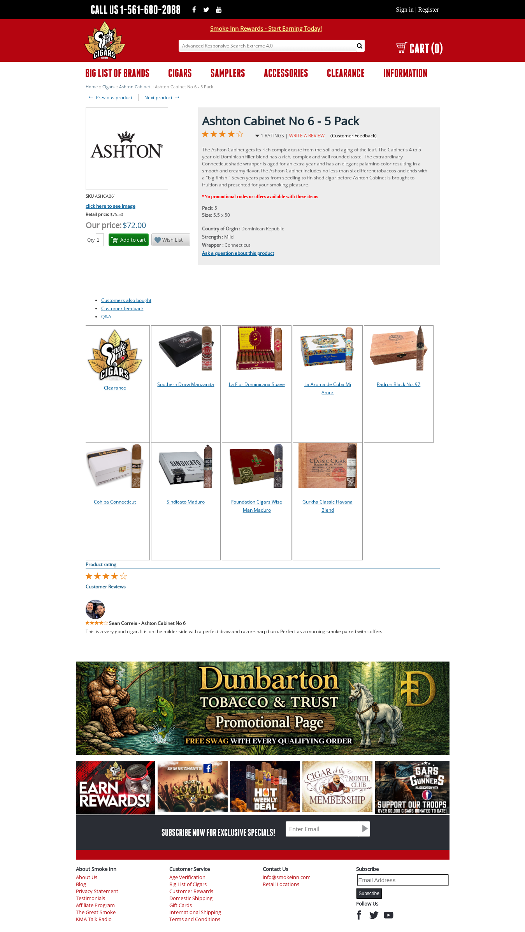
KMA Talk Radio (94, 919)
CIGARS (180, 73)
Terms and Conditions (194, 919)
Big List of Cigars (188, 884)
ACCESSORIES (286, 73)
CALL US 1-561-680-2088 (136, 10)
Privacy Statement (97, 891)
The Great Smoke (96, 912)
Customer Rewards (191, 891)
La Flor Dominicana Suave (257, 384)
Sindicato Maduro (186, 501)
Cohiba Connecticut (115, 501)
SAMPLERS (228, 73)
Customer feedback (122, 308)
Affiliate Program (95, 905)
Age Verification (187, 877)
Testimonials (90, 898)
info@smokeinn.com (287, 877)
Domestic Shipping (190, 898)
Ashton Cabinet (134, 87)
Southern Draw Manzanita (185, 384)
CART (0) (419, 48)
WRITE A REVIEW (307, 135)
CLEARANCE (346, 73)
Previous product (110, 97)
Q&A (106, 316)
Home (92, 87)
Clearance (115, 387)
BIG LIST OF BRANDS (117, 73)
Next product (162, 97)
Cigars (108, 87)
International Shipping (195, 912)
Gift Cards (180, 905)
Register (428, 9)
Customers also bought (126, 300)
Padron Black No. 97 (398, 384)
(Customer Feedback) (353, 135)
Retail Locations (281, 884)
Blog (81, 884)
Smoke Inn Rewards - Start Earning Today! (266, 28)
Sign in (405, 9)
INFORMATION (405, 73)
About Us (86, 877)
